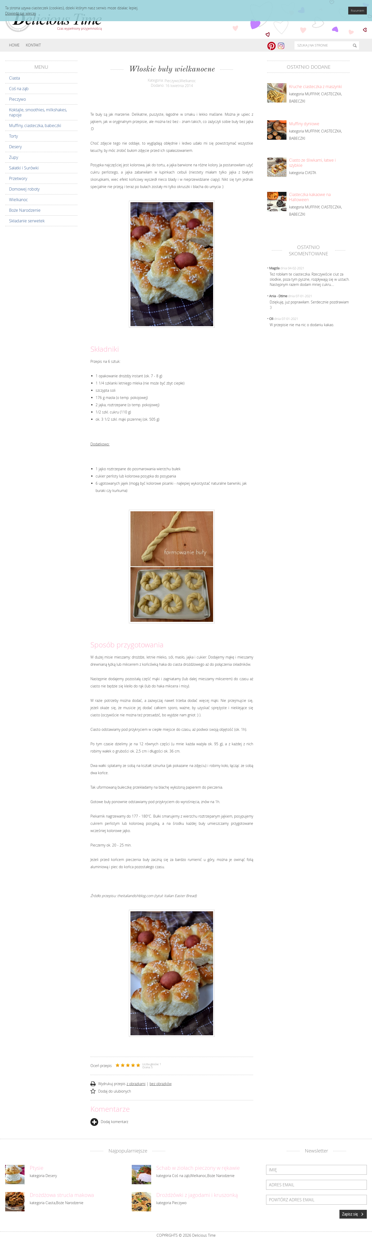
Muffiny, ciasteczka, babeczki (35, 125)
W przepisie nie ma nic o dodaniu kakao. (302, 324)
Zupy (13, 157)
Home (14, 45)
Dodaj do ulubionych (114, 1091)
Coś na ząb (19, 88)
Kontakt (33, 45)
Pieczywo (17, 99)
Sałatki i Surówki (24, 168)
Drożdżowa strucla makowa (62, 1195)
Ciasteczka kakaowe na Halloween (310, 197)
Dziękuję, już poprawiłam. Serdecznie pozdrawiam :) (309, 305)
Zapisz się (353, 1214)
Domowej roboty (24, 189)
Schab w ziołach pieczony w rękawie (198, 1168)
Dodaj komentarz (109, 1121)
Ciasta (14, 78)
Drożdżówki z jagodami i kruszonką (197, 1195)
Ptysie (36, 1168)
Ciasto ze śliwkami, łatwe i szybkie (312, 163)
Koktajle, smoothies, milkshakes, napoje (38, 112)
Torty (13, 136)
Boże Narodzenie (25, 210)
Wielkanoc (18, 199)
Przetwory (18, 178)
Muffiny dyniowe (304, 123)
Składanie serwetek (27, 221)
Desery (15, 147)
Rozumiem (357, 10)
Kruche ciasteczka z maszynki (315, 86)
